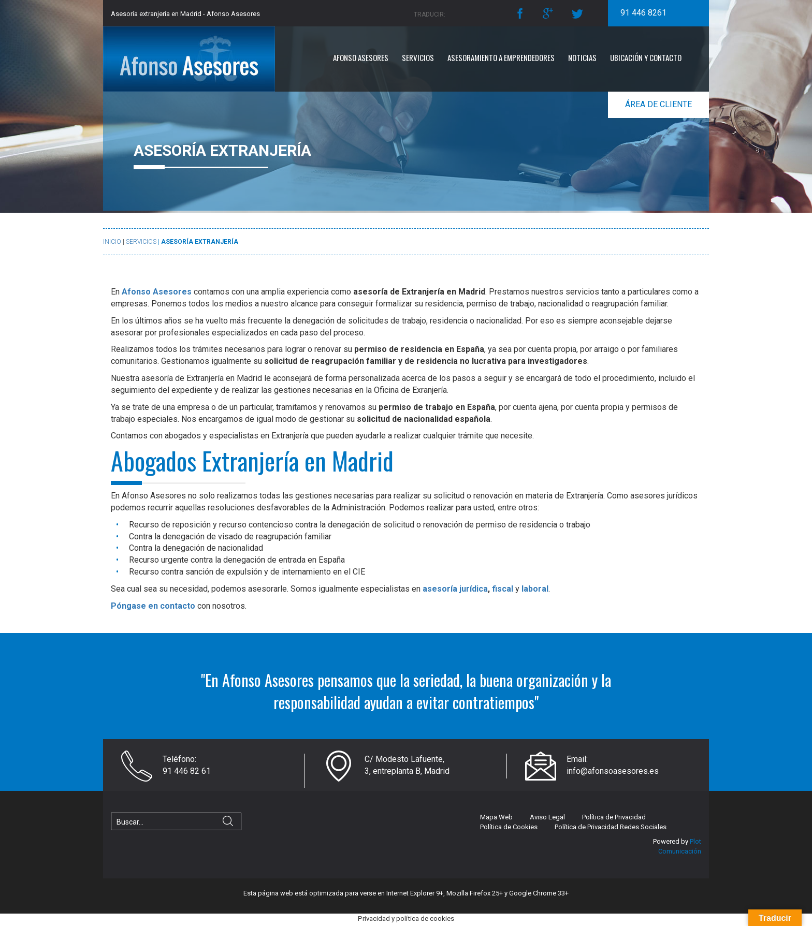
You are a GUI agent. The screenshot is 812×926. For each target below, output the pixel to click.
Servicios (418, 57)
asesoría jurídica (455, 589)
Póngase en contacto (153, 606)
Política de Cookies (509, 827)
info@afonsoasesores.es (613, 771)
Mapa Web (496, 817)
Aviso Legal (547, 817)
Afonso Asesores (360, 57)
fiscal (502, 589)
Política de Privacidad (614, 817)
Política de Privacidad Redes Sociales (610, 827)
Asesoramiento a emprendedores (501, 57)
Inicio (112, 241)
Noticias (582, 57)
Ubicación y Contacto (646, 57)
